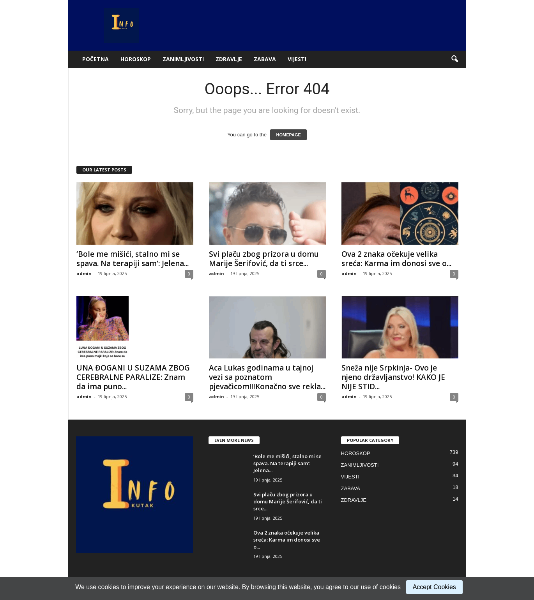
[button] (454, 59)
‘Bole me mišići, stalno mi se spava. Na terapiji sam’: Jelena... (132, 258)
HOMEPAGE (288, 134)
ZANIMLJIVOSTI (183, 59)
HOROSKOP (135, 59)
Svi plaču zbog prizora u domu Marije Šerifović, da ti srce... (264, 258)
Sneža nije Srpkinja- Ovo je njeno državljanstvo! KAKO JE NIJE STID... (393, 377)
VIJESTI (297, 59)
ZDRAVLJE (229, 59)
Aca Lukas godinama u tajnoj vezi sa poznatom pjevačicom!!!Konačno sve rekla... (267, 377)
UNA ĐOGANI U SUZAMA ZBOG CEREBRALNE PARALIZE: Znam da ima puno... (133, 377)
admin (84, 273)
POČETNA (95, 59)
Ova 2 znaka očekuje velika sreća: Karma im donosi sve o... (396, 258)
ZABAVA (265, 59)
